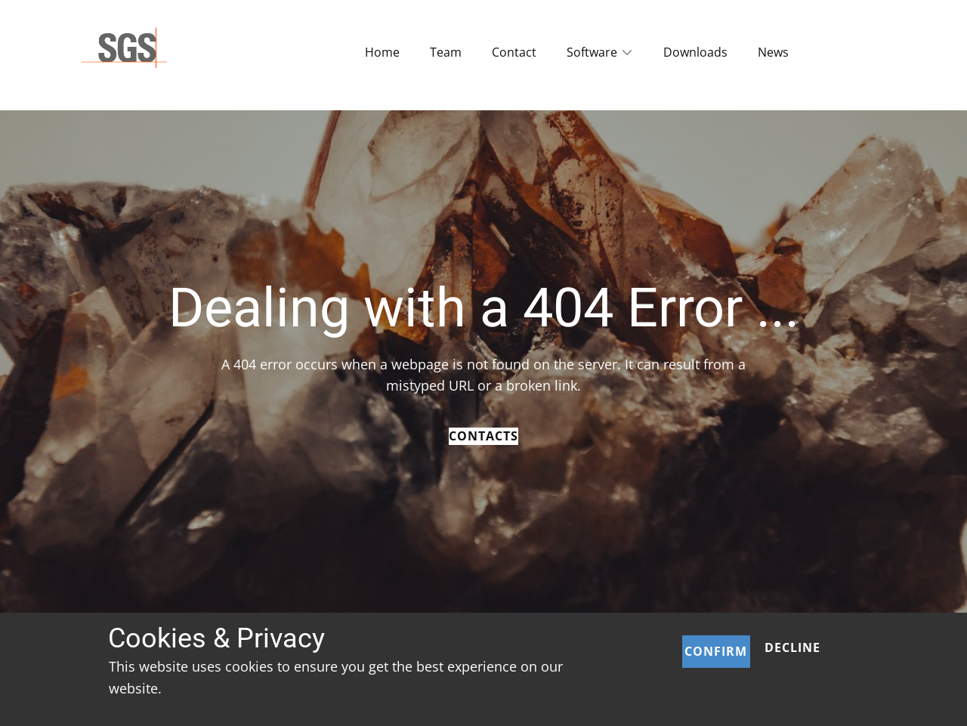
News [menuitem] (773, 52)
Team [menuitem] (446, 52)
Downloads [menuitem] (695, 52)
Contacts (483, 436)
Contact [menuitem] (514, 52)
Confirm (715, 651)
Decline (792, 647)
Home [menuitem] (382, 52)
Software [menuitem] (592, 52)
